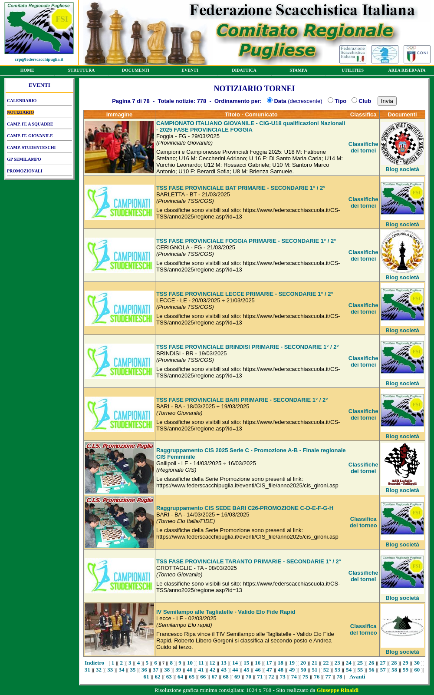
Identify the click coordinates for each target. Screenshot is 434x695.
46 (258, 669)
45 (246, 669)
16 (257, 662)
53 (337, 669)
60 (417, 669)
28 (394, 662)
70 (248, 676)
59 (405, 669)
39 (178, 669)
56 (372, 669)
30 (417, 662)
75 (305, 676)
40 (190, 669)
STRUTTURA (81, 72)
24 (349, 662)
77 (328, 676)
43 (224, 669)
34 (121, 669)
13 (224, 662)
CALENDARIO (39, 102)
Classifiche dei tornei (363, 147)
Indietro (94, 662)
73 (283, 676)
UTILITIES (353, 72)
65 (191, 676)
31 (87, 669)
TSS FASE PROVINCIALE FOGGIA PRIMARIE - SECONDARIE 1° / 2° (246, 241)
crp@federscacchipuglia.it (39, 59)
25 (360, 662)
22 (326, 662)
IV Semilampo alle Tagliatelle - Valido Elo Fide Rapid (226, 612)
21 (314, 662)
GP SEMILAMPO (39, 161)
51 (315, 669)
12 (212, 662)
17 (269, 662)
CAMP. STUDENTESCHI (39, 149)
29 (405, 662)
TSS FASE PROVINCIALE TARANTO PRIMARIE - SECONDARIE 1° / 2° (248, 561)
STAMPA (298, 72)
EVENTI (190, 72)
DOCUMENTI (135, 72)
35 (133, 669)
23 (337, 662)
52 (326, 669)
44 (235, 669)
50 (303, 669)
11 (201, 662)
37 (155, 669)
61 (146, 676)
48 (280, 669)
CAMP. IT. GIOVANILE (39, 137)
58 (394, 669)
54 (349, 669)
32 (99, 669)
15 (246, 662)
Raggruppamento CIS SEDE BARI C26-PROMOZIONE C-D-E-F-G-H (244, 508)
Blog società (402, 169)
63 (169, 676)
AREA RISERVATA (407, 72)
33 (110, 669)
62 (158, 676)
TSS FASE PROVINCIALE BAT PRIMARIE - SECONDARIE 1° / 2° (240, 188)
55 (360, 669)
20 (303, 662)
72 (271, 676)
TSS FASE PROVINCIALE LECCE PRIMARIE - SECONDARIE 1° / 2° (244, 294)
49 (292, 669)
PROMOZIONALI (39, 172)
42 (212, 669)
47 (269, 669)
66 (203, 676)
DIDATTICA (244, 72)
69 (237, 676)
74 (294, 676)
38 (167, 669)
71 (260, 676)
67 (214, 676)
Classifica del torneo (363, 522)
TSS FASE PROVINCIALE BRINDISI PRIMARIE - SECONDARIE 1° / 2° (247, 347)
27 (382, 662)
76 (316, 676)
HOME (27, 72)
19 (292, 662)
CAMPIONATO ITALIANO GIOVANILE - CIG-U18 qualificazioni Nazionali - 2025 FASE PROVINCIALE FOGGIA (250, 126)
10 (190, 662)
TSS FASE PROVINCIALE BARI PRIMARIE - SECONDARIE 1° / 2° (242, 400)
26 (371, 662)
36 (144, 669)
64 (180, 676)
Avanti (357, 676)
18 (280, 662)
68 (226, 676)
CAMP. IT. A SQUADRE (39, 125)
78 (339, 676)
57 (383, 669)
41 (201, 669)
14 (235, 662)
